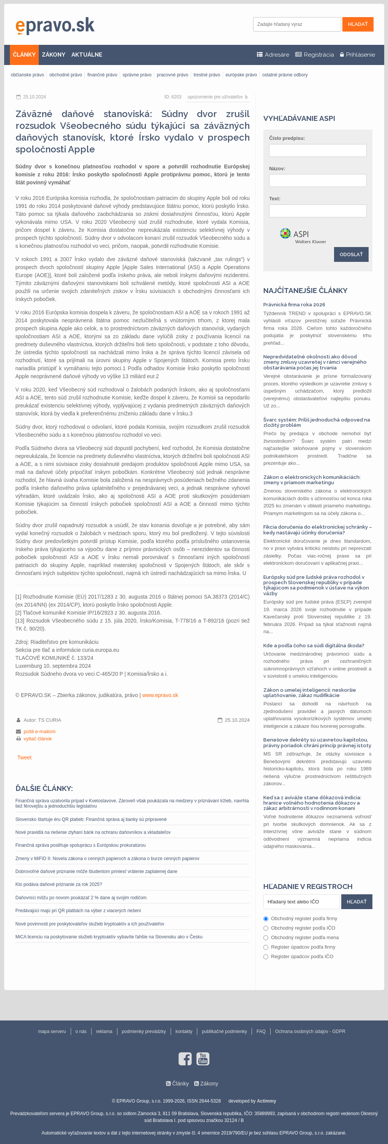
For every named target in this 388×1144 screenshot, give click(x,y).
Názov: (277, 168)
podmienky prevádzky (144, 1031)
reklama (104, 1031)
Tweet (24, 757)
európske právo (241, 75)
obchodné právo (65, 75)
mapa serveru (52, 1031)
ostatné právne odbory (284, 75)
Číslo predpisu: (287, 138)
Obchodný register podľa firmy (300, 918)
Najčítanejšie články (305, 290)
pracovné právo (172, 75)
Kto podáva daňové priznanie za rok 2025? (59, 884)
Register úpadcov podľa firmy (299, 947)
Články (180, 1084)
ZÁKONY (53, 54)
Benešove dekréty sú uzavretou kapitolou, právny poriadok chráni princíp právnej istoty (317, 742)
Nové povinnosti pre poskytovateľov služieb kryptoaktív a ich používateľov (90, 924)
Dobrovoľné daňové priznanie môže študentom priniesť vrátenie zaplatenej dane (96, 871)
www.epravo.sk (160, 695)
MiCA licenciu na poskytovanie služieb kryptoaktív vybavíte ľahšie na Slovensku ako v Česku (109, 937)
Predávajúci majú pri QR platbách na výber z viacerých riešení (78, 910)
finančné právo (102, 75)
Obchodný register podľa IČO (299, 928)
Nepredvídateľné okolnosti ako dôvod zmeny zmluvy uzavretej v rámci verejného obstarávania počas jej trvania (315, 362)
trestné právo (206, 75)
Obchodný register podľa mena (301, 937)
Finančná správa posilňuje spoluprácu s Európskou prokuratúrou (81, 845)
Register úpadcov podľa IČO (298, 956)
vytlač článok (38, 739)
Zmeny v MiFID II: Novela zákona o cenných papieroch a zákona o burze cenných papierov (108, 858)
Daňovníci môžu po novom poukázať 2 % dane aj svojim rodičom (81, 897)
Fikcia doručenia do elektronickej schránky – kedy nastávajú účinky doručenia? (317, 529)
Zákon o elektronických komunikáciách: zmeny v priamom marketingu (312, 479)
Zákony (209, 1084)
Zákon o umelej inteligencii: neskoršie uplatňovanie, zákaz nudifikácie (309, 692)
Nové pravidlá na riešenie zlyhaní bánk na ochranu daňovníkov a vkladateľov (93, 832)
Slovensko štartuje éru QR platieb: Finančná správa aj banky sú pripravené (91, 819)
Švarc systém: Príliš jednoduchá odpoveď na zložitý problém (316, 422)
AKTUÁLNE (86, 54)
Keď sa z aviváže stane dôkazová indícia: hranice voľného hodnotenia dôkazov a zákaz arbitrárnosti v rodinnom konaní (312, 803)
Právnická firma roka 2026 (294, 304)
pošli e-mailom (39, 731)
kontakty (184, 1031)
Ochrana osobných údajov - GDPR (310, 1031)
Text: (274, 198)
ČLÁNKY (24, 54)
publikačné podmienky (224, 1031)
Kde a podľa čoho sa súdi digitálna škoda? (313, 645)
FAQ (261, 1031)
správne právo (137, 75)
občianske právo (27, 75)
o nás (81, 1031)
